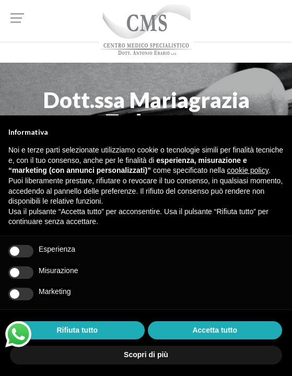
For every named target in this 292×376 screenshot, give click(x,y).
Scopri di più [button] (146, 354)
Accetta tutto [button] (214, 330)
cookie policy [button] (247, 170)
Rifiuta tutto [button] (77, 330)
